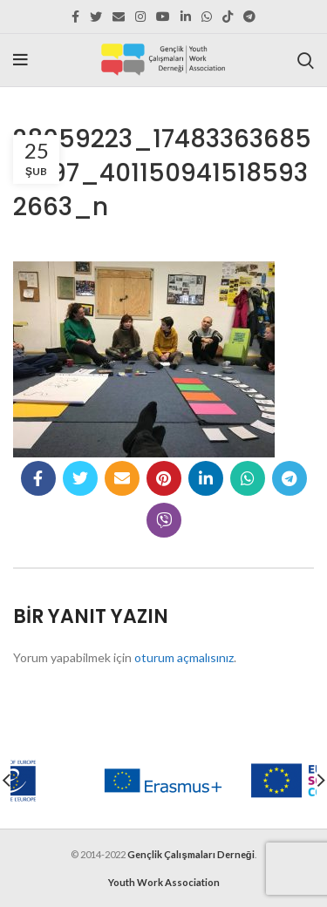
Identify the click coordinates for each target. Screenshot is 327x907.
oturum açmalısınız (184, 657)
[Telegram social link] (249, 16)
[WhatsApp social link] (206, 16)
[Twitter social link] (96, 16)
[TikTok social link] (227, 16)
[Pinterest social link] (163, 478)
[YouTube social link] (163, 16)
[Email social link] (118, 16)
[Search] (306, 60)
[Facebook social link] (75, 16)
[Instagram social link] (140, 16)
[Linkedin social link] (185, 16)
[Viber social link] (163, 520)
